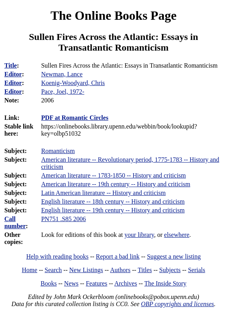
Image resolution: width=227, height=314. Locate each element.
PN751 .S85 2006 (63, 219)
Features (96, 283)
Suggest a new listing (174, 256)
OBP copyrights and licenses (177, 304)
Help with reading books (57, 256)
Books (49, 283)
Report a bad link (118, 256)
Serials (196, 270)
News (71, 283)
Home (29, 270)
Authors (120, 270)
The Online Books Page (113, 15)
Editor (13, 74)
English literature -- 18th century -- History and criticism (112, 201)
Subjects (169, 270)
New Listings (86, 270)
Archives (125, 283)
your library (139, 234)
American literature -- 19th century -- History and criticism (115, 184)
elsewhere (176, 234)
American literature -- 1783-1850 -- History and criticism (113, 175)
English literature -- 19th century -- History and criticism (112, 210)
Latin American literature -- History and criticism (103, 192)
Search (53, 270)
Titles (145, 270)
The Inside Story (165, 283)
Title (10, 65)
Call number (15, 222)
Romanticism (58, 151)
